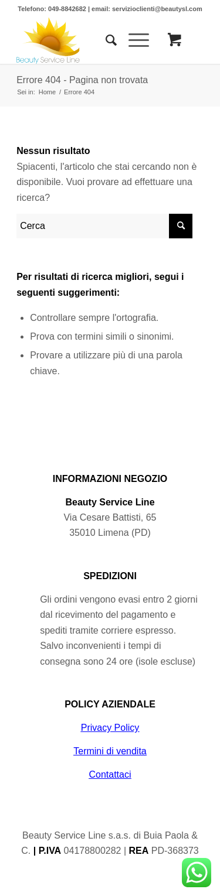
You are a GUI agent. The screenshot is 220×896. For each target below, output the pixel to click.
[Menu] (133, 40)
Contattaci (110, 774)
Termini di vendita (110, 751)
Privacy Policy (110, 728)
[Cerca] (105, 40)
